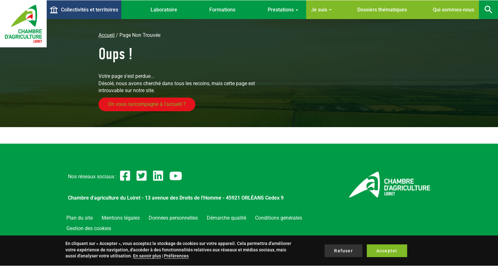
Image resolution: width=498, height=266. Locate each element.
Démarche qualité (226, 218)
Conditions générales (278, 218)
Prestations (283, 10)
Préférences (176, 255)
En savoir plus (147, 255)
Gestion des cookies (88, 228)
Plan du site (79, 218)
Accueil (106, 35)
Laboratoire (164, 10)
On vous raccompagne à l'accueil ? (147, 104)
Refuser (343, 250)
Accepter (387, 250)
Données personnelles (173, 218)
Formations (222, 10)
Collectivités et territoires (89, 10)
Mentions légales (121, 218)
